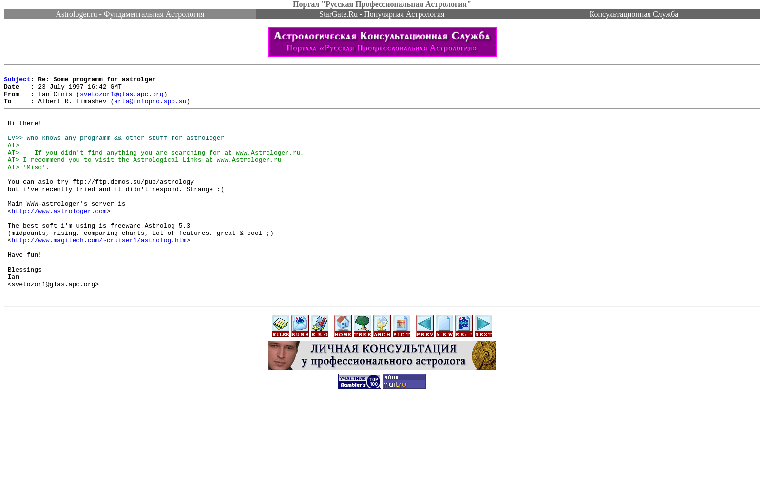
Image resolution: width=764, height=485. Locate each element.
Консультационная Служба (634, 14)
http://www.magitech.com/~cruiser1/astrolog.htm (99, 273)
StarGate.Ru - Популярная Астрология (381, 14)
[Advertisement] (382, 463)
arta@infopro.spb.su (150, 108)
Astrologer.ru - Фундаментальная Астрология (130, 14)
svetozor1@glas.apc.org (122, 99)
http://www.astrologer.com (59, 238)
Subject (17, 82)
